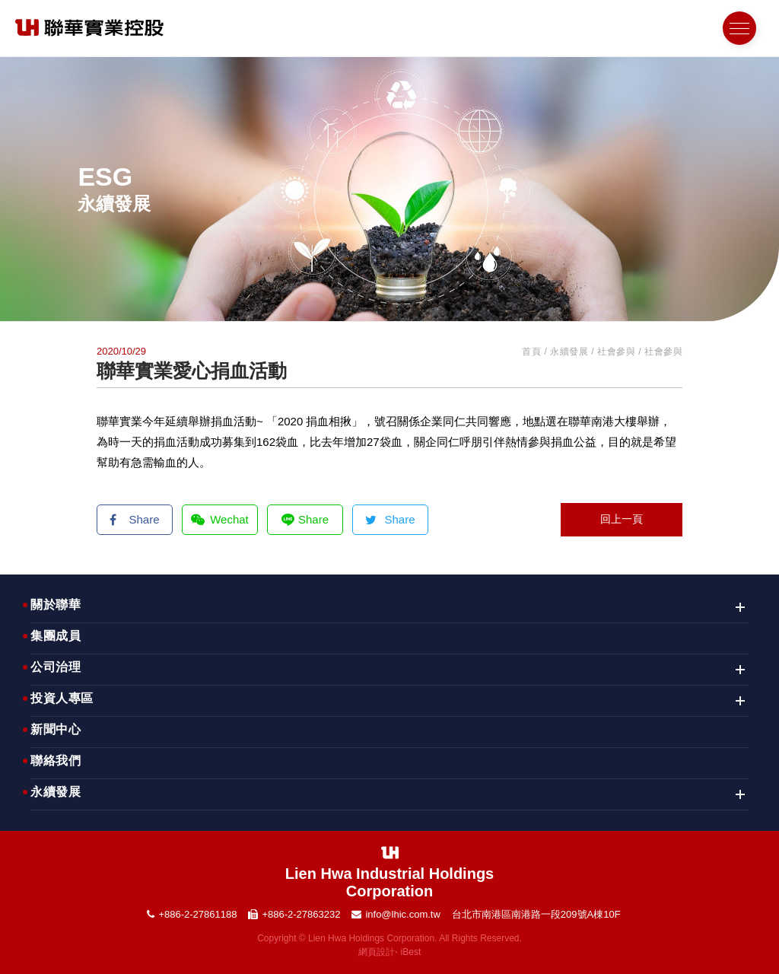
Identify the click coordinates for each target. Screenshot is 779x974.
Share (134, 519)
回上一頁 (621, 519)
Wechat (220, 519)
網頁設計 (376, 952)
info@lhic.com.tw (402, 914)
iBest (411, 952)
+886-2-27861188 (197, 914)
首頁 (531, 351)
